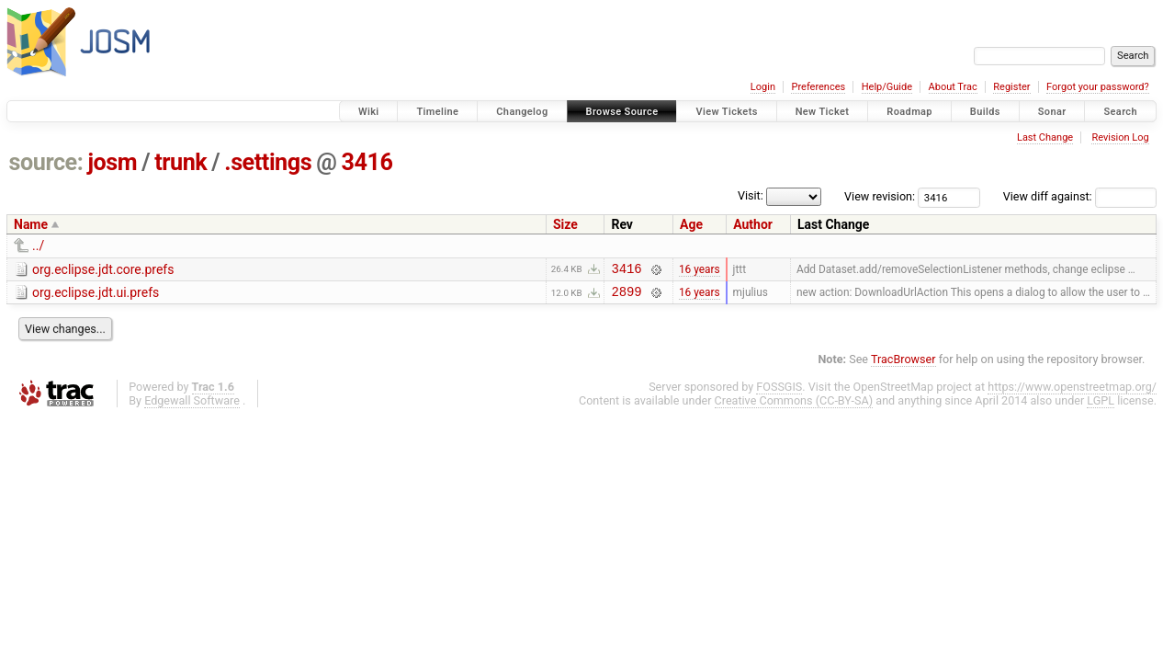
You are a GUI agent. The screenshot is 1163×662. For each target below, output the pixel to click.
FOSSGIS (779, 392)
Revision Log (1119, 137)
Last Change (1045, 137)
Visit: (750, 195)
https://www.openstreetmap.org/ (1072, 392)
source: (46, 162)
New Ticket (823, 112)
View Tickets (726, 112)
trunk (180, 162)
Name (31, 224)
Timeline (437, 112)
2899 (626, 296)
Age (691, 224)
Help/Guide (887, 87)
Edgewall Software (192, 406)
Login (763, 87)
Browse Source (622, 112)
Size (565, 224)
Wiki (368, 112)
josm (112, 162)
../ (38, 245)
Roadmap (909, 112)
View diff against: (1080, 196)
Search (1120, 112)
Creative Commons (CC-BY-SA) (794, 406)
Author (753, 224)
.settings (267, 162)
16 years (699, 270)
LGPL (1100, 406)
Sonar (1052, 112)
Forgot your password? (1097, 87)
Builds (985, 112)
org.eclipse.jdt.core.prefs (103, 269)
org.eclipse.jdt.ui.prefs (95, 295)
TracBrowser (903, 364)
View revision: (879, 196)
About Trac (953, 87)
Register (1011, 87)
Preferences (818, 87)
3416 (366, 162)
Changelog (522, 112)
